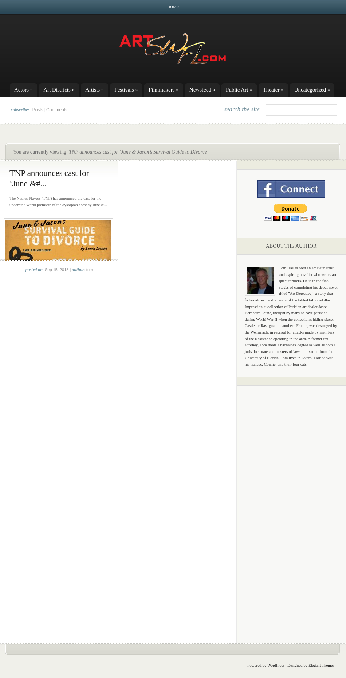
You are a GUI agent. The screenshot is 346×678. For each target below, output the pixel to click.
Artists (94, 90)
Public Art (239, 90)
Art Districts (59, 90)
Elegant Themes (321, 665)
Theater (273, 90)
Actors (23, 90)
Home (173, 7)
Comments (56, 109)
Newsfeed (202, 90)
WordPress (275, 665)
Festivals (126, 90)
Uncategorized (312, 90)
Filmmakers (164, 90)
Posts (37, 109)
